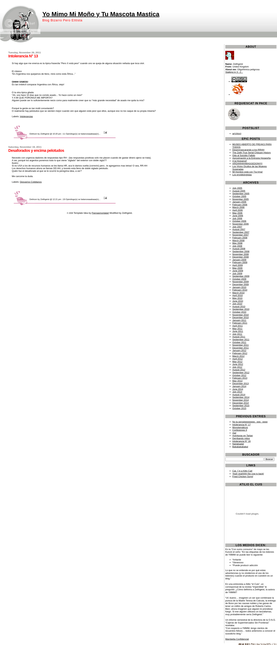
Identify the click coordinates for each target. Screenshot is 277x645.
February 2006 (239, 204)
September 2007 (240, 232)
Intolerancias (26, 116)
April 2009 (237, 265)
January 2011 (239, 320)
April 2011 (237, 325)
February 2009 (239, 262)
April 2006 (237, 210)
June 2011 (237, 331)
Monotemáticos (240, 427)
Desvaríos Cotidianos (31, 182)
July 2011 (237, 334)
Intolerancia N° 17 (241, 424)
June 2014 (237, 389)
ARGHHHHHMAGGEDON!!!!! (247, 163)
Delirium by (34, 134)
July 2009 (237, 273)
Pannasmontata (100, 213)
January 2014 (239, 386)
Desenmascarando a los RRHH (248, 149)
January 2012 (239, 350)
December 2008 (240, 257)
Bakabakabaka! (240, 446)
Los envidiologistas (242, 174)
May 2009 (237, 268)
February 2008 (239, 237)
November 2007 (240, 235)
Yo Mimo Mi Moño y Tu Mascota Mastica (100, 14)
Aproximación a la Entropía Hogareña (251, 158)
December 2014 (240, 403)
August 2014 (238, 394)
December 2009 (240, 284)
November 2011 (240, 345)
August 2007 (238, 229)
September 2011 (240, 339)
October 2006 (239, 221)
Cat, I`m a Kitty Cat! (242, 471)
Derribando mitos (241, 438)
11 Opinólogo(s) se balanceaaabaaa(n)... (82, 134)
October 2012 (239, 375)
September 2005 (240, 193)
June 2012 (237, 364)
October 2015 (239, 408)
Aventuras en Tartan (242, 435)
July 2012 (237, 367)
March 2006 (238, 207)
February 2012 (239, 353)
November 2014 (240, 400)
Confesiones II (239, 430)
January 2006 (239, 202)
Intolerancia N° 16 (241, 441)
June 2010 (237, 301)
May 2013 (237, 381)
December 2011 (240, 348)
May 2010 (237, 298)
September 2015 (240, 405)
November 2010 (240, 314)
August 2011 (238, 336)
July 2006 (237, 218)
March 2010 (238, 292)
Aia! (234, 433)
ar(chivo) (236, 133)
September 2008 (240, 251)
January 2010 (239, 287)
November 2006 (240, 224)
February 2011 (239, 323)
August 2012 (238, 369)
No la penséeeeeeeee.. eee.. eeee (250, 421)
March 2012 (238, 356)
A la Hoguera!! (239, 161)
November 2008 (240, 254)
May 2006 (237, 213)
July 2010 (237, 303)
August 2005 (238, 191)
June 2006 (237, 215)
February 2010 (239, 290)
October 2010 (239, 312)
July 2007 (237, 226)
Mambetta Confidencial (237, 639)
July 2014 (237, 391)
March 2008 (238, 240)
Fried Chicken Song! (242, 476)
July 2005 (237, 188)
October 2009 (239, 279)
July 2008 (237, 246)
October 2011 (239, 342)
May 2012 (237, 361)
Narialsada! (238, 444)
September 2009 (240, 276)
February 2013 (239, 378)
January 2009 (239, 259)
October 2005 (239, 196)
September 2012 (240, 372)
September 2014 (240, 397)
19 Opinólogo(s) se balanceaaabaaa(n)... (82, 199)
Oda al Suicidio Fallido (243, 155)
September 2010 (240, 309)
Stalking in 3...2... (234, 72)
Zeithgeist (44, 134)
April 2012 (237, 358)
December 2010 (240, 317)
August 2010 (238, 306)
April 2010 (237, 295)
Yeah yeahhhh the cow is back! (248, 473)
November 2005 (240, 199)
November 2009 (240, 281)
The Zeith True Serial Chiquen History (251, 152)
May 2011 (237, 328)
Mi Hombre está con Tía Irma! (247, 172)
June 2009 (237, 270)
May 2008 (237, 243)
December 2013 (240, 383)
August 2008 (238, 248)
